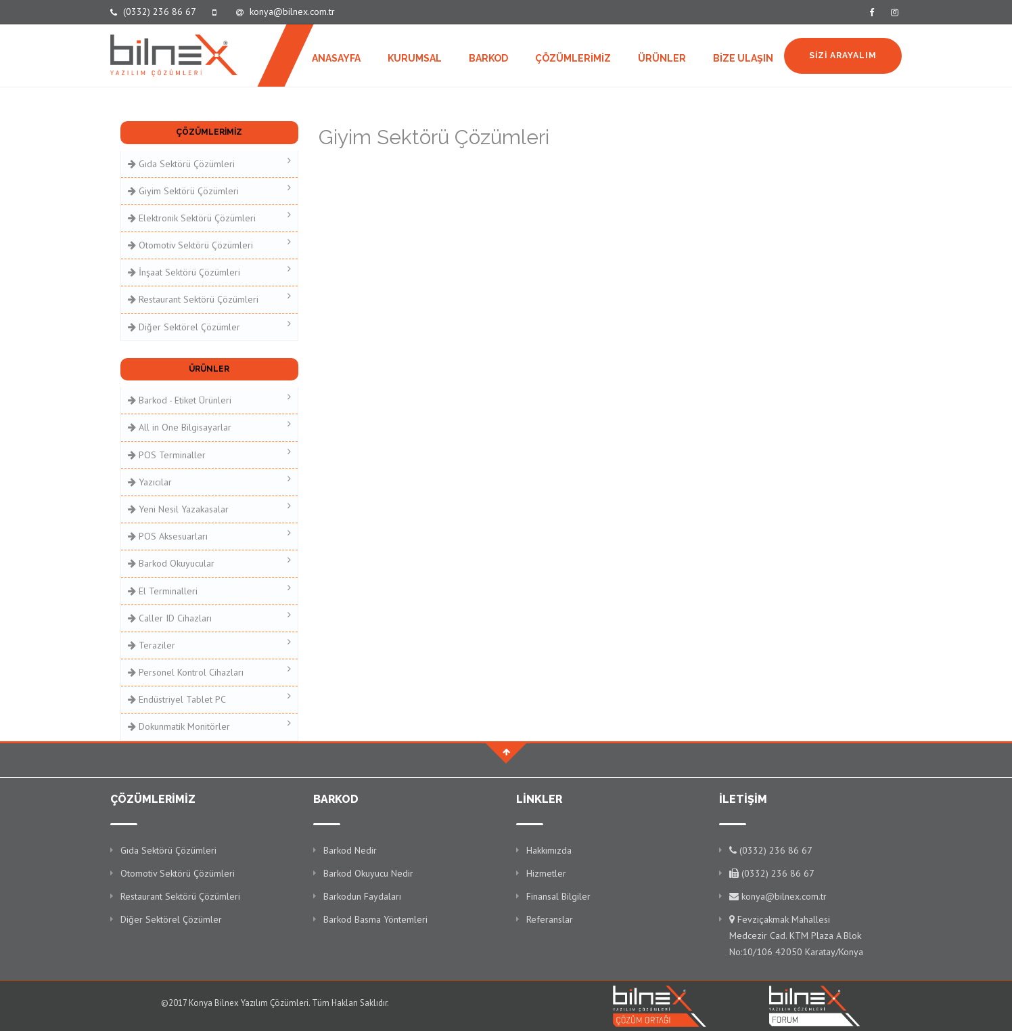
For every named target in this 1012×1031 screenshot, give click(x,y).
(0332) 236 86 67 (153, 11)
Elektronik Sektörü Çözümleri (209, 217)
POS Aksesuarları (209, 535)
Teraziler (209, 644)
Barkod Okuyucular (209, 562)
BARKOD (488, 58)
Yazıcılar (209, 481)
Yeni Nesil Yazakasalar (209, 508)
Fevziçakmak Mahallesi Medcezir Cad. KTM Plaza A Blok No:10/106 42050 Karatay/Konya (796, 935)
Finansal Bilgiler (558, 896)
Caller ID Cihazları (209, 617)
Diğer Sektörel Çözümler (209, 326)
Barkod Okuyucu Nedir (368, 873)
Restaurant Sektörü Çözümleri (209, 298)
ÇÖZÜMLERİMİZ (573, 58)
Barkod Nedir (350, 850)
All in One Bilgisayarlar (209, 426)
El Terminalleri (209, 590)
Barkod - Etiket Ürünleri (209, 399)
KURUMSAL (415, 58)
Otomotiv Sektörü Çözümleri (209, 244)
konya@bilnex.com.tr (285, 11)
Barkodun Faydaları (362, 896)
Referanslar (549, 919)
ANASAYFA (336, 58)
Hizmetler (546, 873)
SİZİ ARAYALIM (843, 55)
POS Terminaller (209, 454)
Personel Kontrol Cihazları (209, 671)
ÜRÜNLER (662, 58)
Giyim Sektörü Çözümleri (209, 190)
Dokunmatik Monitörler (209, 725)
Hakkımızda (549, 850)
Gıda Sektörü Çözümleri (209, 163)
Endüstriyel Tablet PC (209, 698)
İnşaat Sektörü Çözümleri (209, 271)
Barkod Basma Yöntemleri (375, 919)
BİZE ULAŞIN (743, 58)
